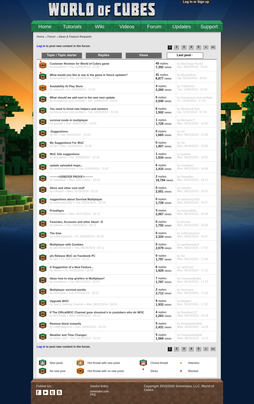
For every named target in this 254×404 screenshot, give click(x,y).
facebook (38, 392)
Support (209, 26)
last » (213, 47)
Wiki (99, 26)
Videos (126, 26)
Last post (185, 55)
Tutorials (72, 26)
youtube (45, 392)
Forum (154, 26)
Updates (181, 26)
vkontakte (59, 392)
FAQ (93, 394)
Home (45, 26)
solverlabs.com (99, 391)
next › (205, 47)
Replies (103, 55)
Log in (41, 46)
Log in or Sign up (196, 2)
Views (143, 55)
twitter (52, 392)
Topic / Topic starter (62, 55)
